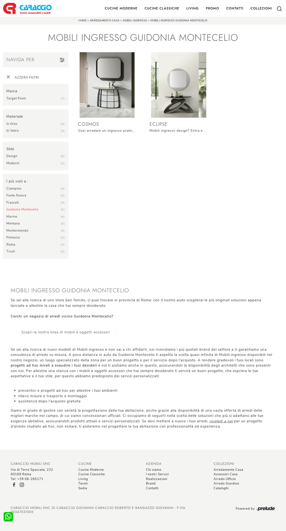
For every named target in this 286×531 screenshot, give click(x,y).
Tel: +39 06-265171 (27, 479)
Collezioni (261, 8)
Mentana (13, 223)
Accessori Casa (226, 474)
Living (192, 8)
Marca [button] (11, 91)
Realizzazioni (156, 479)
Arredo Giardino (226, 483)
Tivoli (10, 251)
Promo (212, 8)
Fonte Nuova (16, 195)
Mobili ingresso (135, 20)
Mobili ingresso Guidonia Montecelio (178, 20)
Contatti (235, 8)
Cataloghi (221, 488)
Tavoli (83, 483)
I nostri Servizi (157, 474)
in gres (12, 124)
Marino (11, 216)
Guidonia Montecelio (22, 209)
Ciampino (13, 188)
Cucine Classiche (162, 8)
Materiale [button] (14, 116)
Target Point (16, 98)
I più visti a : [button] (17, 181)
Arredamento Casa (105, 20)
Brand (151, 483)
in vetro (12, 131)
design (12, 156)
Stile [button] (10, 149)
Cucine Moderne (121, 8)
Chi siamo (153, 470)
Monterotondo (17, 230)
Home (82, 20)
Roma (10, 244)
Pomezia (13, 237)
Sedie (82, 488)
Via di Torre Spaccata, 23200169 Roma (32, 472)
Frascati (12, 202)
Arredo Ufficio (225, 479)
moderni (12, 163)
